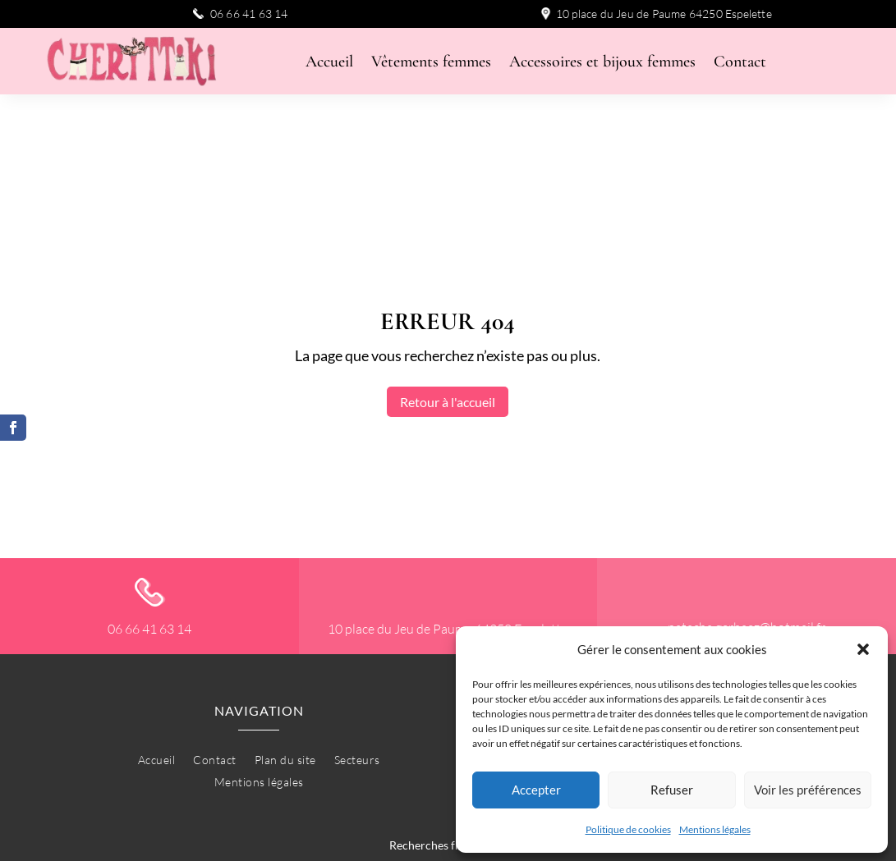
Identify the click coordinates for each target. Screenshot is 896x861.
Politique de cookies (628, 829)
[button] (863, 649)
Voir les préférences (808, 789)
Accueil (329, 63)
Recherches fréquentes (447, 774)
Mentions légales (715, 829)
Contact (740, 63)
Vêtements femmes (431, 63)
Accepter (536, 789)
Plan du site (285, 689)
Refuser (671, 789)
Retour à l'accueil (447, 330)
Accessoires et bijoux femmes (602, 63)
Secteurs (357, 689)
